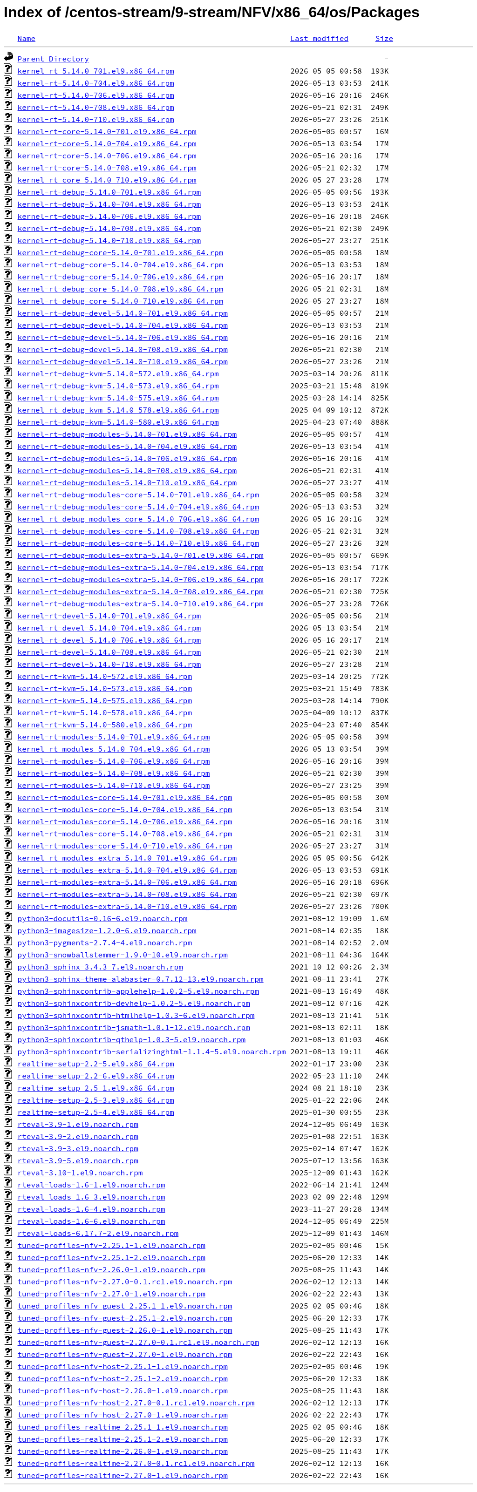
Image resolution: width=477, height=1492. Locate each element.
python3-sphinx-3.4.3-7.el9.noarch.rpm (100, 966)
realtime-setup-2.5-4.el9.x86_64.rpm (96, 1112)
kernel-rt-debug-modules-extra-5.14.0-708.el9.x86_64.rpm (141, 591)
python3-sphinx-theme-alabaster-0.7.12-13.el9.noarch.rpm (141, 978)
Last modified (319, 38)
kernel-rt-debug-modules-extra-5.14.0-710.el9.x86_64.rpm (141, 603)
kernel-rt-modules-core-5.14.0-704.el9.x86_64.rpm (125, 809)
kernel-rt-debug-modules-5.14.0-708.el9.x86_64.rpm (127, 470)
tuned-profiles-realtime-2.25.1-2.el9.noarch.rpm (123, 1439)
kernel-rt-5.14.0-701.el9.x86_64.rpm (96, 70)
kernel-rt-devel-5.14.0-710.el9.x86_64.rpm (109, 664)
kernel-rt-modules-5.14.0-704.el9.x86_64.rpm (114, 748)
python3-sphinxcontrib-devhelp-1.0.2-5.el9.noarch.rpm (134, 1003)
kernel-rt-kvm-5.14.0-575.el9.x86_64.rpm (105, 700)
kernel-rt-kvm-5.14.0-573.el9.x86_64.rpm (105, 688)
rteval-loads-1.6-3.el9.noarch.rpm (91, 1196)
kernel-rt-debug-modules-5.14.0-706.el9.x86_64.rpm (127, 458)
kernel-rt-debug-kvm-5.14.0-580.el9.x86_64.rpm (118, 422)
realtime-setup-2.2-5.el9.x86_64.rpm (96, 1063)
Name (26, 38)
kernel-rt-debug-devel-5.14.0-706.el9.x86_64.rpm (123, 337)
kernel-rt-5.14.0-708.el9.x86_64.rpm (96, 107)
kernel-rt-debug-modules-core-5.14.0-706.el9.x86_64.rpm (138, 518)
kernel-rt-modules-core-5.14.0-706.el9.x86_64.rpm (125, 821)
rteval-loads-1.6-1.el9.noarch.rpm (91, 1184)
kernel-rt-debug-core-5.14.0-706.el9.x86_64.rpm (121, 276)
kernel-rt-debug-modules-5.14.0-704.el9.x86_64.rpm (127, 446)
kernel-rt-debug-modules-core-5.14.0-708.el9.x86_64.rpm (138, 531)
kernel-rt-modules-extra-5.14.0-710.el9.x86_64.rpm (127, 906)
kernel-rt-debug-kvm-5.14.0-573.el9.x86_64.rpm (118, 385)
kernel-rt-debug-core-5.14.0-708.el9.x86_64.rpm (121, 288)
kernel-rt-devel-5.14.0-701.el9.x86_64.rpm (109, 615)
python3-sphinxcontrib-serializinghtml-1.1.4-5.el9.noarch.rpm (152, 1051)
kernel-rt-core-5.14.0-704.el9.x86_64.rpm (107, 143)
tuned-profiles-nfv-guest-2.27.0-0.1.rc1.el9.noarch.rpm (138, 1342)
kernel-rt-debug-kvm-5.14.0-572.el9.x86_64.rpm (118, 373)
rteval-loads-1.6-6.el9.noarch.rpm (91, 1221)
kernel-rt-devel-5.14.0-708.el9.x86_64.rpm (109, 652)
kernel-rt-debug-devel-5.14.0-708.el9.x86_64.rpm (123, 349)
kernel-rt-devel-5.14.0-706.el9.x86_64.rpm (109, 639)
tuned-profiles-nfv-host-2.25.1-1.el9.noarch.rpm (123, 1366)
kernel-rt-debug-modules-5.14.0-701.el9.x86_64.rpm (127, 434)
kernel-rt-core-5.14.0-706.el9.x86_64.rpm (107, 155)
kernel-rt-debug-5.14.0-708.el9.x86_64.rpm (109, 228)
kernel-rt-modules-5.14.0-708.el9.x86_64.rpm (114, 773)
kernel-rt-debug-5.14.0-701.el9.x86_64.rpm (109, 192)
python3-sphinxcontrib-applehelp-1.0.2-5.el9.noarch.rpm (138, 991)
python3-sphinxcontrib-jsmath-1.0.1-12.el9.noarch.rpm (134, 1027)
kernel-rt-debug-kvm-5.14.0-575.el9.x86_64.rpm (118, 397)
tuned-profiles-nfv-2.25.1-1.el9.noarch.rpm (111, 1245)
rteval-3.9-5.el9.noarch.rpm (78, 1160)
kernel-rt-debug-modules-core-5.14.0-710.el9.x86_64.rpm (138, 543)
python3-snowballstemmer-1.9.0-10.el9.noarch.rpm (123, 954)
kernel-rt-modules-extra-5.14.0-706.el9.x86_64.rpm (127, 882)
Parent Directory (53, 58)
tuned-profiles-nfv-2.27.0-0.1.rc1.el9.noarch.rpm (125, 1281)
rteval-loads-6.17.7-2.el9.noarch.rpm (98, 1233)
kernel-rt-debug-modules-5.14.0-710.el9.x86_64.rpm (127, 482)
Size (384, 38)
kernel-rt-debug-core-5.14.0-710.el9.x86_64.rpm (121, 300)
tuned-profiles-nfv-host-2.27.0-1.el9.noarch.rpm (123, 1414)
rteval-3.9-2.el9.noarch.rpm (78, 1136)
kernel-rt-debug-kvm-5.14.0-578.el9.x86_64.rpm (118, 409)
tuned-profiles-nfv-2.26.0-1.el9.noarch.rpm (111, 1269)
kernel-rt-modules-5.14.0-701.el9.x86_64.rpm (114, 736)
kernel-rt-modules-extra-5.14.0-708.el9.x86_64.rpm (127, 894)
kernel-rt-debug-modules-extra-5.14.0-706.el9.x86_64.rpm (141, 579)
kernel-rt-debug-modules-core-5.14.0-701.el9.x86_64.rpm (138, 494)
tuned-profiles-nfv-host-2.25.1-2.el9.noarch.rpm (123, 1378)
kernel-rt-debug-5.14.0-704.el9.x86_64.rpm (109, 204)
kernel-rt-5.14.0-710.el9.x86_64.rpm (96, 119)
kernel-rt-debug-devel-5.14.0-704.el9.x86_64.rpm (123, 325)
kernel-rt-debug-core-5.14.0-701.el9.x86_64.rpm (121, 252)
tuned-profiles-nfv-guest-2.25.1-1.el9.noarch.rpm (125, 1305)
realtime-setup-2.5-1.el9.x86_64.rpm (96, 1087)
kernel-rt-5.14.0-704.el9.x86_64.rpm (96, 83)
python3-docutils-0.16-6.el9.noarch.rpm (103, 918)
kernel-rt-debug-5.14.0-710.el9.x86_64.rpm (109, 240)
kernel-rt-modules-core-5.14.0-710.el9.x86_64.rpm (125, 845)
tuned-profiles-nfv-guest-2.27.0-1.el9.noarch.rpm (125, 1354)
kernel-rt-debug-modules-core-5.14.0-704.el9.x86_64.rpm (138, 506)
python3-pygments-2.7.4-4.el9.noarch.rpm (105, 942)
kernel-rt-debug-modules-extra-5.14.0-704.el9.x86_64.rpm (141, 567)
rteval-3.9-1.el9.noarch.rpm (78, 1124)
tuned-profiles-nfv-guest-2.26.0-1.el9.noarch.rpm (125, 1330)
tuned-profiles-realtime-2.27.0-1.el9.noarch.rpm (123, 1475)
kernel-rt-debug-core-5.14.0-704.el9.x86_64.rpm (121, 264)
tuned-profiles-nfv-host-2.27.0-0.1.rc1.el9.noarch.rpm (136, 1402)
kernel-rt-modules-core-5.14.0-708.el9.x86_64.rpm (125, 833)
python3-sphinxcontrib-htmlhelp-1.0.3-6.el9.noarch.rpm (136, 1015)
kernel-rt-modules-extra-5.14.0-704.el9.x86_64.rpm (127, 870)
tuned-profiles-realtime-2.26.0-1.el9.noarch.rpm (123, 1451)
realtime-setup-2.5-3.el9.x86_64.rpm (96, 1100)
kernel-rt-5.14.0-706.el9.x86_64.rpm (96, 95)
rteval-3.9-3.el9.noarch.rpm (78, 1148)
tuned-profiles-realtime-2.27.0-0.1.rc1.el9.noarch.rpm (136, 1463)
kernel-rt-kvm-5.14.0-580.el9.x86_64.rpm (105, 724)
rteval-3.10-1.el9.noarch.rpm (80, 1172)
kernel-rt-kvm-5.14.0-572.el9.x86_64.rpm (105, 676)
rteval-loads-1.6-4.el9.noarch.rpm (91, 1209)
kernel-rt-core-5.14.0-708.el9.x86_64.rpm (107, 167)
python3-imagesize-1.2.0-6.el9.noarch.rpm (107, 930)
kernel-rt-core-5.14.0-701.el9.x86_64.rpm (107, 131)
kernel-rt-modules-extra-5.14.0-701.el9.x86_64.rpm (127, 857)
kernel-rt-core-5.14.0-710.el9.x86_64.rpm (107, 179)
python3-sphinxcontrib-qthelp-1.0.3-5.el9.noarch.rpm (132, 1039)
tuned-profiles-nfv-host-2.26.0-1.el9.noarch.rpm (123, 1390)
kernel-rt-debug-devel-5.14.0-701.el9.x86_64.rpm (123, 313)
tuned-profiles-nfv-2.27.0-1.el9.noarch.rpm (111, 1293)
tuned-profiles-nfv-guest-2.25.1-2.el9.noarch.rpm (125, 1317)
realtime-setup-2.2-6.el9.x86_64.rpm (96, 1075)
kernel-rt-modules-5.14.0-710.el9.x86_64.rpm (114, 785)
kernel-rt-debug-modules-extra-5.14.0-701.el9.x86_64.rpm (141, 555)
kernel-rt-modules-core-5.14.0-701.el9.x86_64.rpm (125, 797)
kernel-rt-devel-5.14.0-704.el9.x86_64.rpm (109, 627)
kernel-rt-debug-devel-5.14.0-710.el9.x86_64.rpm (123, 361)
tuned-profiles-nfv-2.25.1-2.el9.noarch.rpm (111, 1257)
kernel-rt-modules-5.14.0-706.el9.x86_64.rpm (114, 761)
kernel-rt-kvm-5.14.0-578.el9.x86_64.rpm (105, 712)
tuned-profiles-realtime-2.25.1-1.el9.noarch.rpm (123, 1426)
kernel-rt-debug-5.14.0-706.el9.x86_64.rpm (109, 216)
